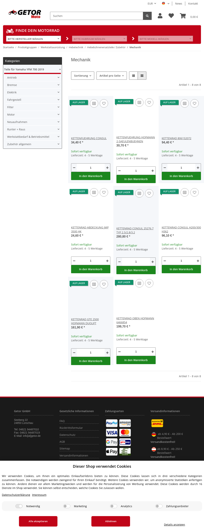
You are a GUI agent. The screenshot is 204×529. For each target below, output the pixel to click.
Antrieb (12, 77)
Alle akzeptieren (38, 521)
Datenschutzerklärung (16, 495)
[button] (160, 16)
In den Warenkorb (90, 176)
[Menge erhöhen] (107, 168)
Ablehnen (110, 521)
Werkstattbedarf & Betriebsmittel (28, 137)
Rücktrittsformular (71, 428)
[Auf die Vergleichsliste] (94, 103)
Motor (11, 114)
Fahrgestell (14, 100)
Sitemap (65, 448)
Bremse (12, 85)
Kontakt (193, 3)
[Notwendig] (19, 506)
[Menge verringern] (74, 168)
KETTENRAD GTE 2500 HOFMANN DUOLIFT (85, 321)
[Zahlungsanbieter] (158, 506)
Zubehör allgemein (19, 144)
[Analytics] (113, 506)
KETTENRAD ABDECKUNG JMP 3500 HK (90, 229)
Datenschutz (67, 435)
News (178, 3)
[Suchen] (96, 16)
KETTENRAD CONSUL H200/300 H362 (181, 229)
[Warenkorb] (189, 15)
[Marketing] (66, 506)
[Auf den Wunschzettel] (104, 103)
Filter (10, 107)
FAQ (62, 421)
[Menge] (91, 168)
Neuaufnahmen (17, 122)
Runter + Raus (16, 129)
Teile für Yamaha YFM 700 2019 (24, 69)
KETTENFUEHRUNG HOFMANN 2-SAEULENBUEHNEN (135, 139)
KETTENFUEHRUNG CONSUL (89, 138)
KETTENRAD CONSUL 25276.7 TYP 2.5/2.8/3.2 (135, 230)
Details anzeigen (174, 524)
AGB (62, 441)
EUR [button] (150, 3)
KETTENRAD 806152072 (176, 138)
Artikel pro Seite (110, 75)
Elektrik (11, 92)
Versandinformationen (74, 455)
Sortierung (81, 75)
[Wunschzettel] (171, 16)
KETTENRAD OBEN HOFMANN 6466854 (135, 320)
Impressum (39, 495)
